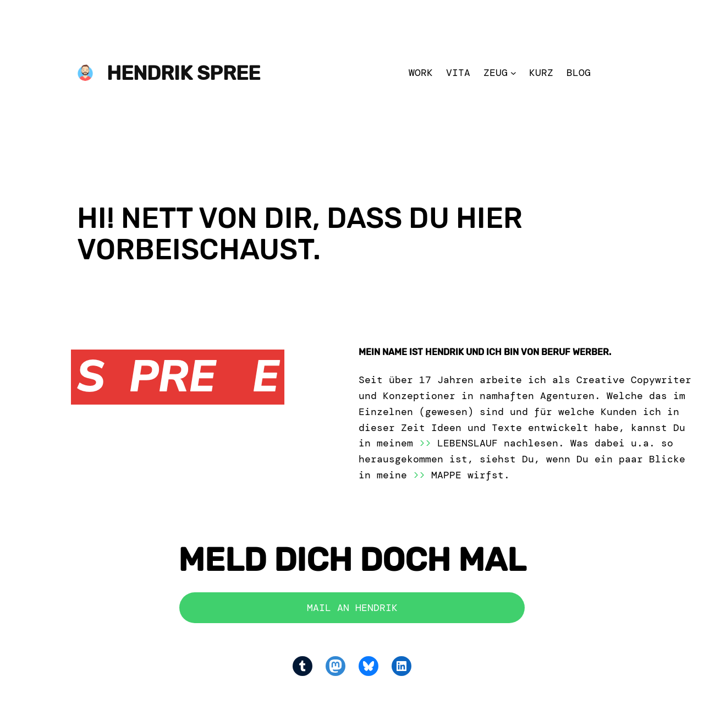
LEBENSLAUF (467, 443)
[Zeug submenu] (513, 73)
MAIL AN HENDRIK (352, 607)
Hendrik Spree (183, 73)
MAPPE (446, 475)
